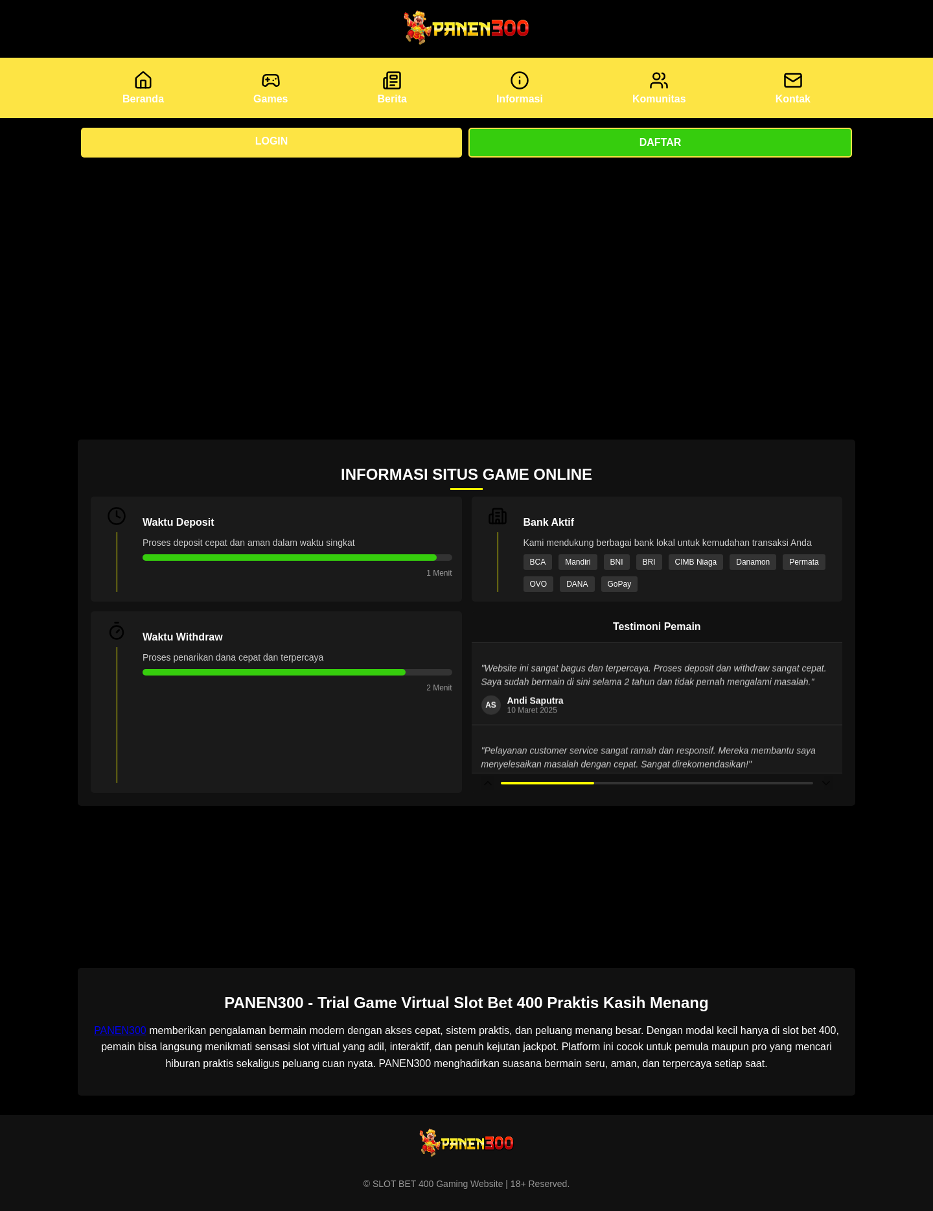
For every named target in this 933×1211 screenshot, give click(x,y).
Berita (392, 87)
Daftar (660, 142)
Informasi (519, 87)
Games (270, 87)
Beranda (143, 87)
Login (271, 141)
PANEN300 (120, 1030)
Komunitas (659, 87)
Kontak (793, 87)
